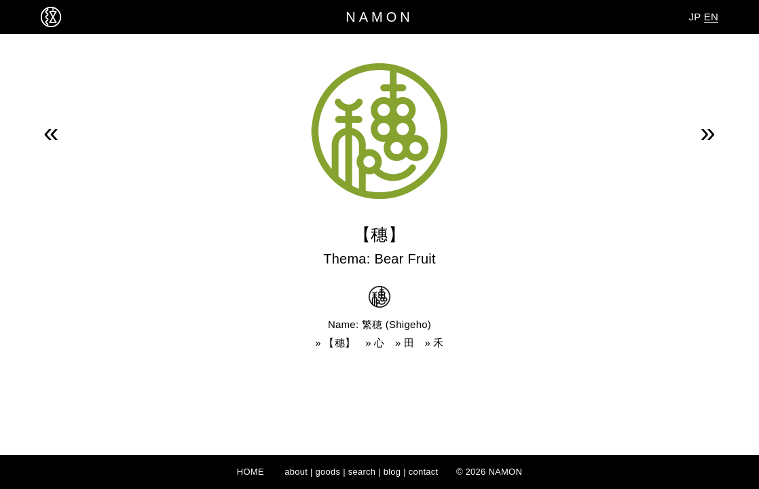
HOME (250, 472)
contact (424, 472)
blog (392, 472)
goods (328, 472)
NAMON (379, 17)
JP (694, 16)
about (296, 472)
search (362, 472)
